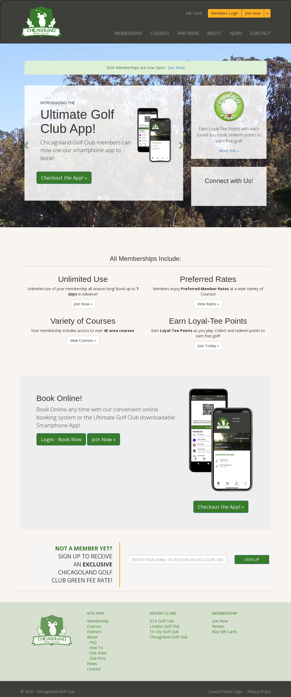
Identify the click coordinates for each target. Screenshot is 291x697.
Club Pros (97, 658)
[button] (26, 144)
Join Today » (208, 345)
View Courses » (83, 340)
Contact (260, 33)
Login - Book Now (61, 439)
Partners (188, 33)
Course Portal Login (225, 691)
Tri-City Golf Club (164, 631)
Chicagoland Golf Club (168, 636)
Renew (218, 626)
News (236, 33)
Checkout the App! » (64, 178)
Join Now (253, 13)
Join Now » (83, 303)
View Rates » (208, 303)
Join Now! (176, 67)
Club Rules (98, 652)
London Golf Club (165, 626)
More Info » (229, 150)
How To (96, 647)
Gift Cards (194, 13)
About (214, 33)
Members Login (224, 13)
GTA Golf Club (162, 620)
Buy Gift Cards (224, 631)
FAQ (93, 642)
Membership (128, 33)
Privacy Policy (259, 691)
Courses (159, 33)
